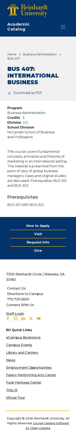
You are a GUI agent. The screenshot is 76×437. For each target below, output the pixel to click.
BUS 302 (37, 205)
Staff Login (15, 314)
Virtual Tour (15, 398)
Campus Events (19, 345)
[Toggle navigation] (63, 27)
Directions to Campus (25, 294)
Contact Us (16, 288)
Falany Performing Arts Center (31, 375)
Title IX (11, 390)
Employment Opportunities (29, 368)
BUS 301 (14, 205)
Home (11, 54)
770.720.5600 (18, 299)
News (10, 360)
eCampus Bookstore (23, 337)
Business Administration (40, 54)
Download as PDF (24, 93)
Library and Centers (22, 353)
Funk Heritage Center (23, 382)
